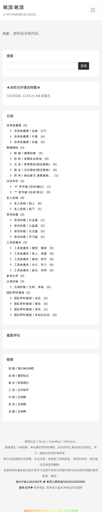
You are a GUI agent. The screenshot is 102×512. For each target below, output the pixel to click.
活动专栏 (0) (15, 181)
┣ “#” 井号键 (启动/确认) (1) (30, 186)
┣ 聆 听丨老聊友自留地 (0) (29, 158)
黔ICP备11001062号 (29, 481)
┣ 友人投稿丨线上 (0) (25, 203)
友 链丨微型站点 (19, 375)
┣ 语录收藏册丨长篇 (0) (27, 142)
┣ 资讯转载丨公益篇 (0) (27, 225)
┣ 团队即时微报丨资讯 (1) (28, 309)
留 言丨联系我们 (19, 382)
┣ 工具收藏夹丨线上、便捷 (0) (31, 253)
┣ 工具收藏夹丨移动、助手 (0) (31, 259)
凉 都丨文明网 (17, 411)
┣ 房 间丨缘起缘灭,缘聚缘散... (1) (34, 175)
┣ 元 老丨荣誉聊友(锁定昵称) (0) (33, 164)
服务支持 (24, 487)
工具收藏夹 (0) (17, 242)
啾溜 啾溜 (13, 7)
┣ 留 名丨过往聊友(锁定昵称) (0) (33, 169)
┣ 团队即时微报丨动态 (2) (28, 298)
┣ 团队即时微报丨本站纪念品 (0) (33, 314)
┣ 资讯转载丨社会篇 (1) (27, 220)
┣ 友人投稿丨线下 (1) (25, 208)
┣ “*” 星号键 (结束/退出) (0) (29, 192)
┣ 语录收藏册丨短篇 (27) (27, 130)
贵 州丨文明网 (17, 404)
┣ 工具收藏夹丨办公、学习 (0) (31, 264)
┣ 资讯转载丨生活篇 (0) (27, 231)
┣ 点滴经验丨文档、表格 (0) (30, 287)
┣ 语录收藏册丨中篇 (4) (27, 136)
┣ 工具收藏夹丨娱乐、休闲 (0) (31, 270)
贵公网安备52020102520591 (67, 481)
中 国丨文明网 (17, 397)
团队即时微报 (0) (18, 292)
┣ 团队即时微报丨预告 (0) (28, 303)
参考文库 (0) (15, 275)
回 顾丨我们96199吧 (21, 368)
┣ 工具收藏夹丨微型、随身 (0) (31, 248)
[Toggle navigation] (92, 10)
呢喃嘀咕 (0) (15, 147)
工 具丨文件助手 (19, 390)
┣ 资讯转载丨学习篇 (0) (27, 236)
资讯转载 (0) (15, 214)
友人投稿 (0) (15, 197)
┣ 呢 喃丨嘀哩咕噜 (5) (26, 153)
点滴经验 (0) (15, 281)
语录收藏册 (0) (17, 125)
